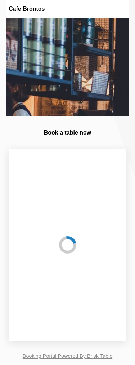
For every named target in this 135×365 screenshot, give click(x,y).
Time (22, 312)
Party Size (28, 270)
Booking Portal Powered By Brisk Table (67, 356)
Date (22, 291)
